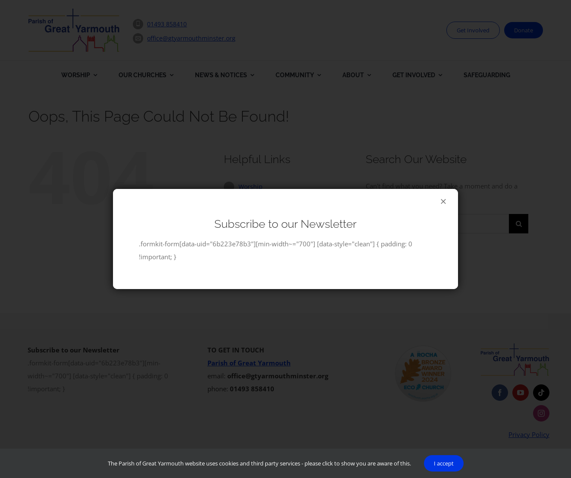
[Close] (443, 201)
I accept (444, 463)
